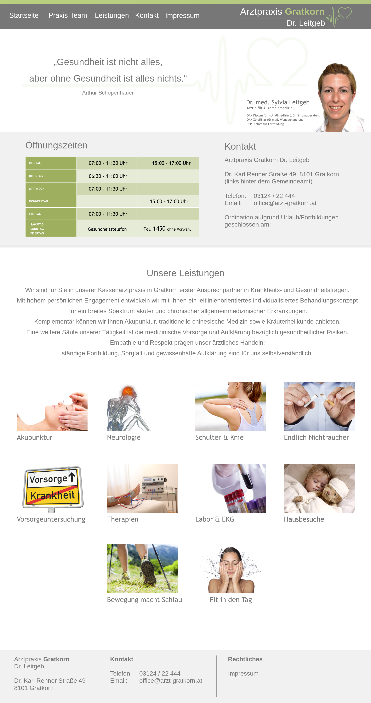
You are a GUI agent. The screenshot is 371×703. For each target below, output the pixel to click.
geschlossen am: (249, 224)
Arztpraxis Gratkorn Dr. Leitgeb (267, 159)
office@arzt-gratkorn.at (285, 202)
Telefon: (235, 195)
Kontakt (147, 15)
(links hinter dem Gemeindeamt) (268, 181)
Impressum (182, 16)
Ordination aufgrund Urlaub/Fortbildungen (282, 217)
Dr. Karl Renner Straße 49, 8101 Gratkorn (283, 174)
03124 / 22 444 (274, 195)
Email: (233, 202)
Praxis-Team (68, 15)
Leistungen (112, 15)
